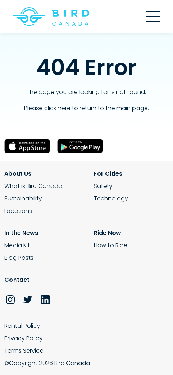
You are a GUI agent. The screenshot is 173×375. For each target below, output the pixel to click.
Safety (103, 186)
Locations (18, 211)
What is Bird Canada (33, 186)
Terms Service (23, 350)
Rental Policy (22, 326)
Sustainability (23, 198)
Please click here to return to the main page (86, 108)
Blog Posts (19, 258)
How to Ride (110, 245)
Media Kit (17, 245)
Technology (111, 198)
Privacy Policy (23, 338)
